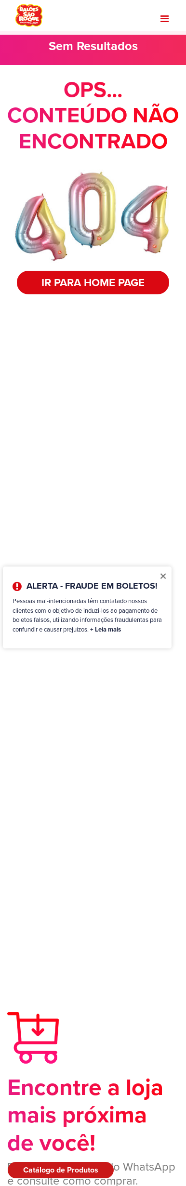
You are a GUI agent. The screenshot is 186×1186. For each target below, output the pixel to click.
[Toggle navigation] (164, 19)
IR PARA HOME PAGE (93, 282)
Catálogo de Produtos (60, 1169)
